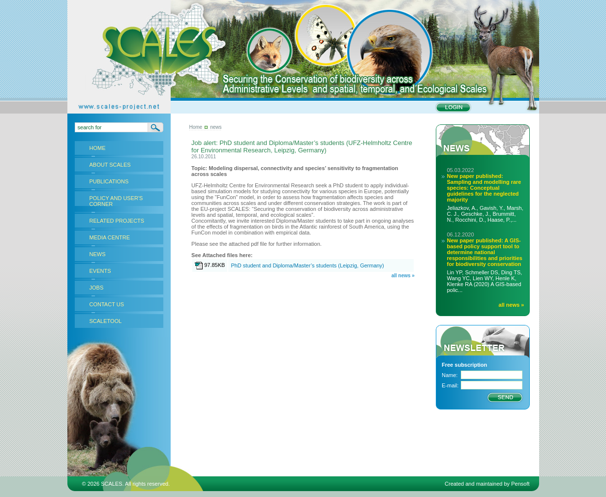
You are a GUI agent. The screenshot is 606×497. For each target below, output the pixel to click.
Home (196, 127)
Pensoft (520, 484)
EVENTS (100, 271)
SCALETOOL (106, 321)
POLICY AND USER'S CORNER (116, 201)
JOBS (97, 288)
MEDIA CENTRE (110, 237)
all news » (403, 275)
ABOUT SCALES (110, 165)
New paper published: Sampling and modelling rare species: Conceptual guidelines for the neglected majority (484, 188)
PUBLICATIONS (109, 181)
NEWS (98, 254)
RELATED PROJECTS (117, 221)
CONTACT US (107, 304)
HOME (98, 148)
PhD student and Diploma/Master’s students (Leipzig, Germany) (307, 265)
